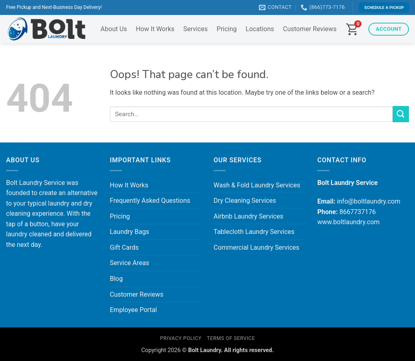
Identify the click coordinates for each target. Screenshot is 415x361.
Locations (260, 29)
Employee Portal (133, 310)
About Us (114, 29)
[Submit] (401, 114)
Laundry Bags (129, 232)
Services (195, 29)
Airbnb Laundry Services (248, 216)
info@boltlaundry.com (368, 201)
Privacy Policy (180, 338)
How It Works (155, 29)
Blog (116, 278)
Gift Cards (124, 247)
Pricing (227, 29)
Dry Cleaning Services (245, 200)
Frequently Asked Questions (150, 200)
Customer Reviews (309, 29)
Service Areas (129, 263)
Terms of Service (231, 338)
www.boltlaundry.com (348, 222)
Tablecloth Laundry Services (254, 232)
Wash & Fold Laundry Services (257, 185)
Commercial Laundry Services (256, 247)
